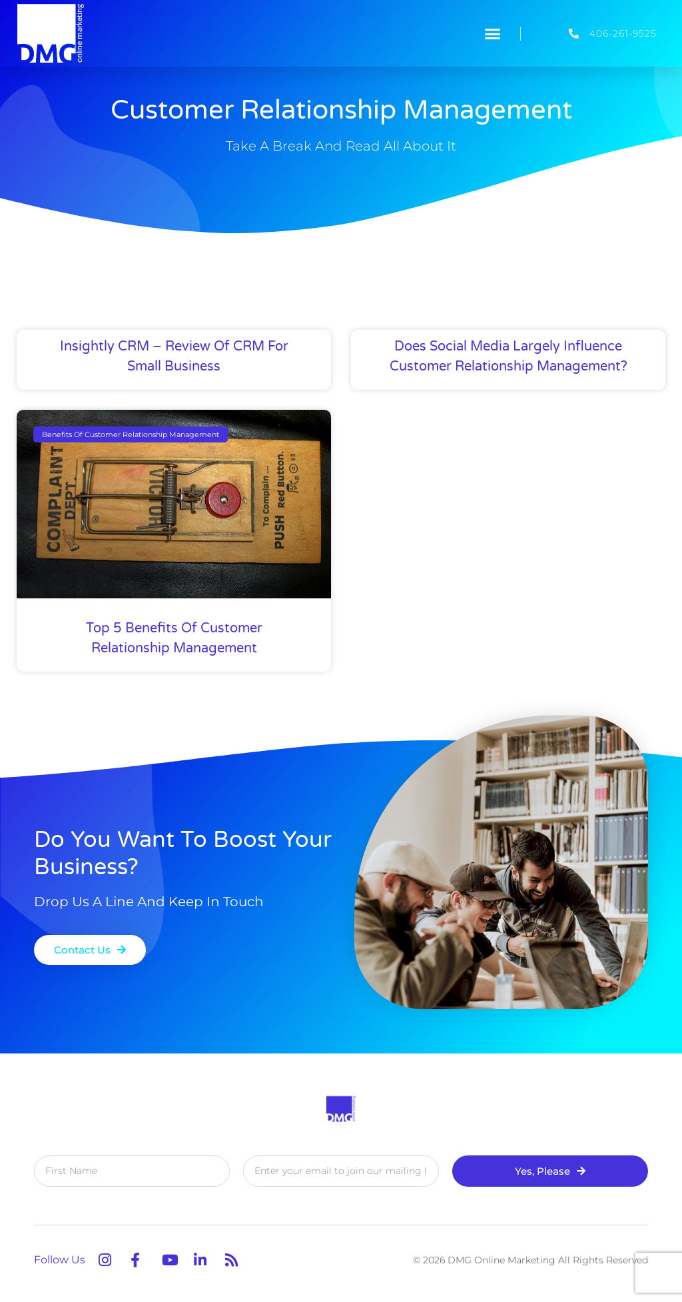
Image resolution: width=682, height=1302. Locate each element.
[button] (493, 33)
